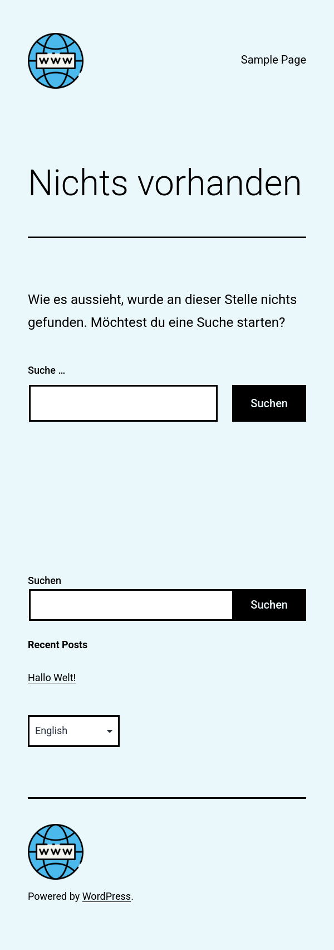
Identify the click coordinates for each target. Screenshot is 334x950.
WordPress (106, 896)
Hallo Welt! (52, 677)
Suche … (46, 370)
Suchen (44, 580)
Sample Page (273, 59)
